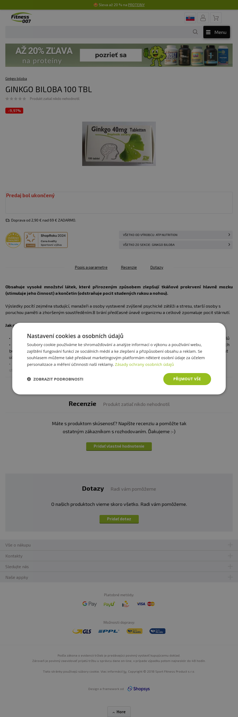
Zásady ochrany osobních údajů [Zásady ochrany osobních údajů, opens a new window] (144, 364)
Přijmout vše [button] (187, 378)
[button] (55, 379)
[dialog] (119, 358)
